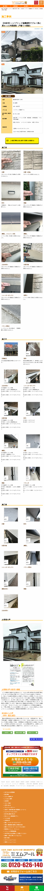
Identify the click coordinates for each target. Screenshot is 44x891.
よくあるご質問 (8, 798)
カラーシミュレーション (10, 840)
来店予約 (36, 888)
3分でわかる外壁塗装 (9, 792)
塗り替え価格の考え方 (9, 814)
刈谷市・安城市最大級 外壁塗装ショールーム (15, 809)
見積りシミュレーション (10, 842)
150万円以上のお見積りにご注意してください (15, 833)
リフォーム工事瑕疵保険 (10, 831)
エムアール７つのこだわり (10, 811)
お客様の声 (7, 820)
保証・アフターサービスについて (12, 822)
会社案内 (6, 801)
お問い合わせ (7, 805)
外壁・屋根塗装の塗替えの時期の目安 (13, 824)
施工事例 (6, 794)
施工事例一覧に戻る (36, 739)
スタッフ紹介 (7, 803)
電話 (7, 888)
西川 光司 (11, 715)
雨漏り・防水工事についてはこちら (13, 835)
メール (22, 888)
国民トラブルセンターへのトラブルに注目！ (15, 826)
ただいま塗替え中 (8, 796)
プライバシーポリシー (9, 807)
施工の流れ (7, 837)
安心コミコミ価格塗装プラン (11, 816)
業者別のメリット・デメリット (11, 829)
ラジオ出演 (7, 818)
